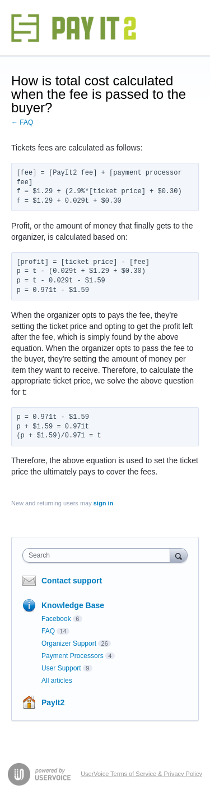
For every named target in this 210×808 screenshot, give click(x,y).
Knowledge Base (72, 605)
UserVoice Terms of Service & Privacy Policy (141, 773)
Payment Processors (72, 656)
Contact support (71, 581)
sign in (103, 503)
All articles (56, 680)
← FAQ (22, 122)
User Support (61, 668)
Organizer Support (68, 643)
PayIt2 (52, 702)
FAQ (48, 631)
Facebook (56, 619)
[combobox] (99, 555)
